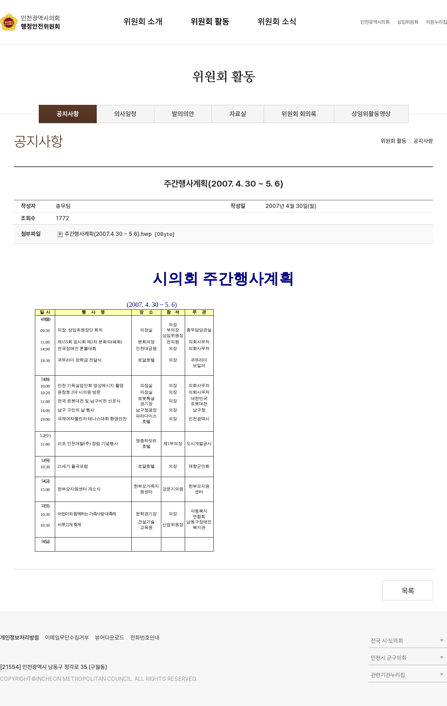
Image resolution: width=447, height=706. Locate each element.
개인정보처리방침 (19, 637)
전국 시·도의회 (387, 640)
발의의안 (183, 113)
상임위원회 (407, 22)
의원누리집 (436, 22)
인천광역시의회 (375, 22)
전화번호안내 (145, 637)
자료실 (237, 113)
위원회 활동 (210, 21)
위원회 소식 (277, 21)
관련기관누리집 (388, 675)
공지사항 (68, 113)
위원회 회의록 (298, 113)
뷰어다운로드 (109, 637)
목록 (408, 590)
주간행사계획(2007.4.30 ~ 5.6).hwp (105, 234)
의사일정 (125, 113)
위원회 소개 (143, 21)
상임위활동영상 (371, 113)
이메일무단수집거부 (67, 637)
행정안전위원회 (40, 22)
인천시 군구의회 (388, 658)
